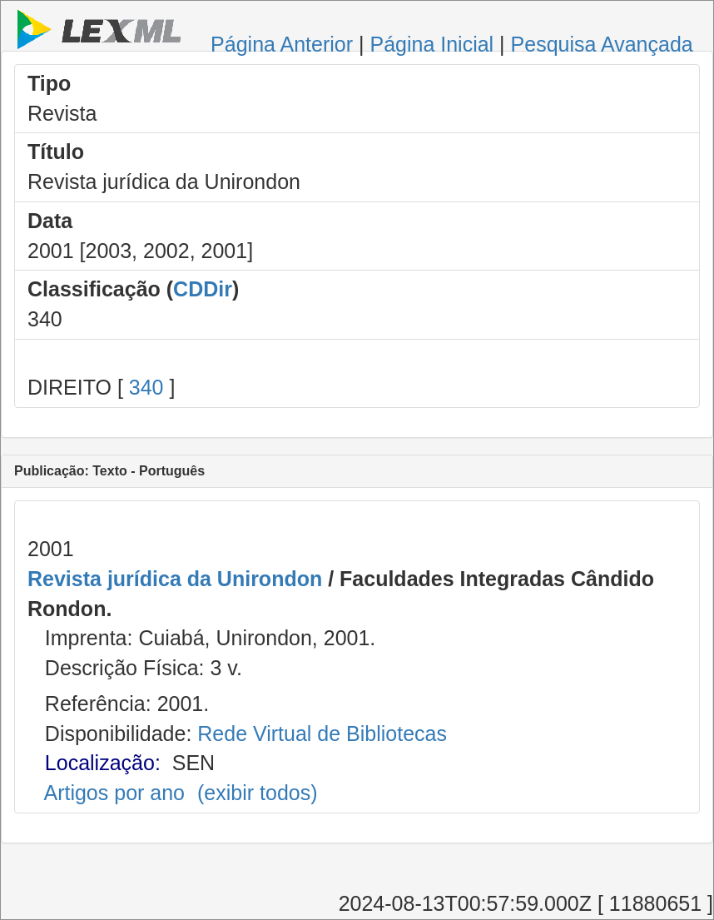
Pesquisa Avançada (602, 44)
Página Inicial (431, 44)
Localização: (103, 762)
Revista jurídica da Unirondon (174, 578)
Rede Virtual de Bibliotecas (322, 733)
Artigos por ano (114, 792)
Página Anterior (282, 44)
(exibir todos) (257, 792)
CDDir (202, 289)
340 (146, 387)
